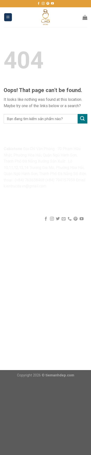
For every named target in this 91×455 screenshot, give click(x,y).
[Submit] (82, 119)
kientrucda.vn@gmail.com (25, 186)
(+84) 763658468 (29, 180)
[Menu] (8, 17)
